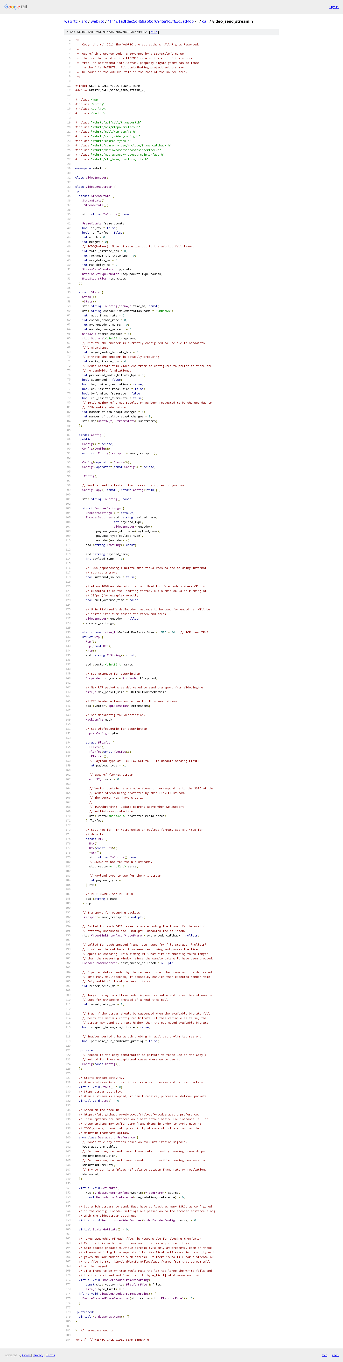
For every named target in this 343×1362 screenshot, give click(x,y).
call (205, 21)
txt (324, 1355)
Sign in (334, 7)
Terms (50, 1355)
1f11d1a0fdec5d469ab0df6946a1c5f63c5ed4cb (151, 21)
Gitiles (26, 1355)
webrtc (71, 21)
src (84, 21)
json (335, 1355)
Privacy (38, 1355)
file (154, 32)
